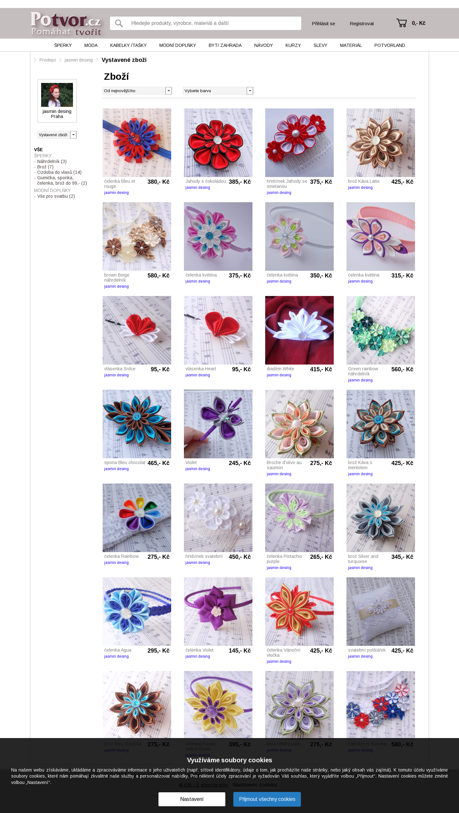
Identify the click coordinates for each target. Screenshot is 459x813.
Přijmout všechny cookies (267, 799)
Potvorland (390, 45)
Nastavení (192, 799)
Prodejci (48, 60)
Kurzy (293, 45)
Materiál (351, 45)
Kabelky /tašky (128, 45)
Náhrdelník (52, 161)
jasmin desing (79, 60)
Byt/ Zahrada (225, 45)
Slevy (320, 45)
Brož (45, 166)
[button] (250, 90)
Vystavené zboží (124, 60)
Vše (38, 149)
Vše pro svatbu (56, 196)
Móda (91, 45)
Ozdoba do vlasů (59, 172)
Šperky (63, 45)
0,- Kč (419, 23)
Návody (263, 45)
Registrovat (362, 23)
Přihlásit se (323, 23)
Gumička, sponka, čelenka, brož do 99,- (62, 180)
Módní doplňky (177, 45)
